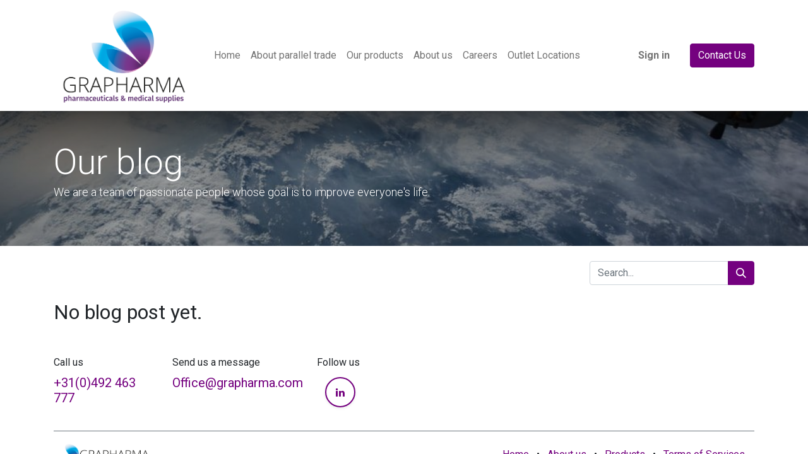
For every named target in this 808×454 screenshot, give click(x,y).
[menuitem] (227, 55)
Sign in (654, 55)
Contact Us (722, 55)
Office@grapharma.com (237, 382)
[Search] (741, 273)
